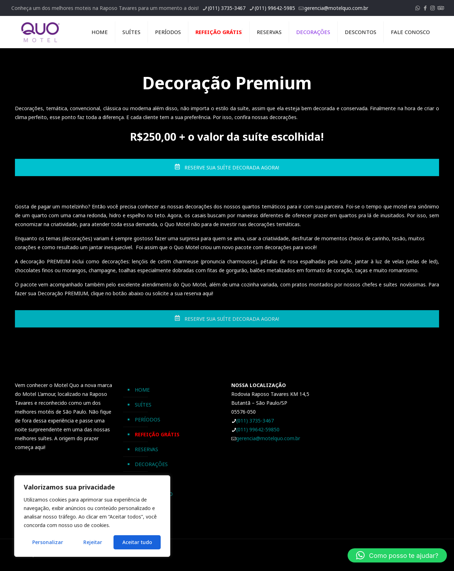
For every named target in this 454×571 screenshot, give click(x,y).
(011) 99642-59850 (257, 429)
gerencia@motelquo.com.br (268, 438)
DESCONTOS (150, 479)
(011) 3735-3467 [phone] (226, 8)
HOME (142, 389)
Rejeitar (92, 542)
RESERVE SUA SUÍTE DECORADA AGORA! (227, 167)
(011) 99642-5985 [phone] (275, 8)
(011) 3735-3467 (255, 420)
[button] (397, 555)
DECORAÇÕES (151, 464)
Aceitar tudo (137, 542)
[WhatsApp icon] (417, 7)
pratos (299, 284)
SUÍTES (143, 404)
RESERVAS (146, 449)
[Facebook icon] (425, 7)
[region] (92, 516)
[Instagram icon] (432, 7)
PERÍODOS (147, 419)
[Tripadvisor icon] (440, 7)
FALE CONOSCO (154, 494)
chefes (369, 284)
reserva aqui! (198, 293)
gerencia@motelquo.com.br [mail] (336, 8)
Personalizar (47, 542)
